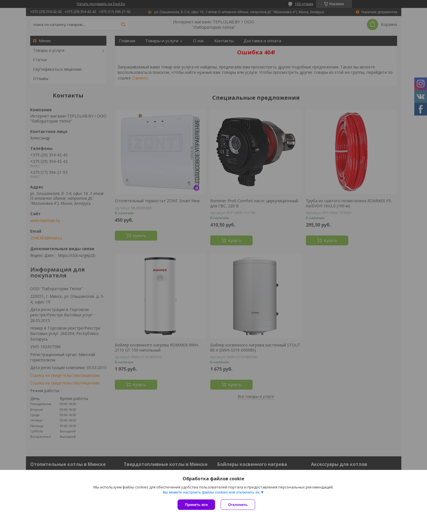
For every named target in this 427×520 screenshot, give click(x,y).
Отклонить (238, 505)
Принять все (196, 505)
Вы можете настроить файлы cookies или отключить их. (211, 492)
